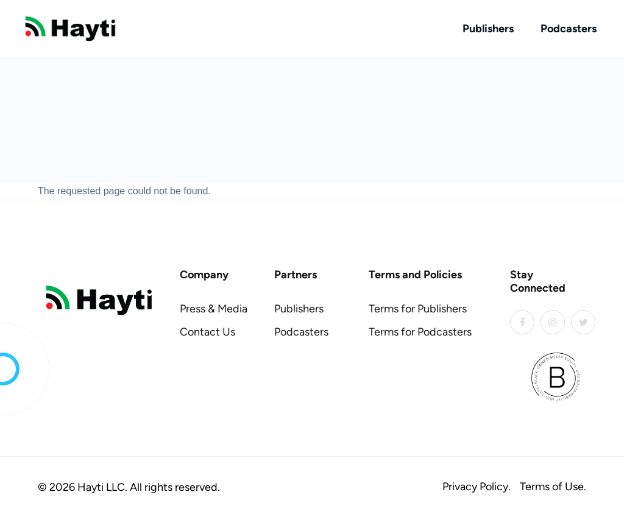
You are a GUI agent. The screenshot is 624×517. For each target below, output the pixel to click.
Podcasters (569, 28)
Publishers (488, 28)
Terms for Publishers (418, 308)
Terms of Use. (553, 486)
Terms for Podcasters (420, 332)
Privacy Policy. (476, 486)
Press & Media (213, 308)
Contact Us (207, 332)
